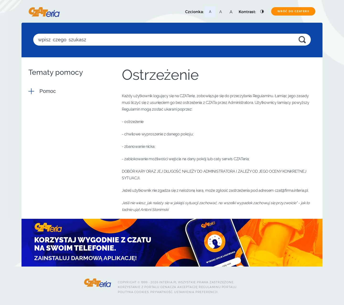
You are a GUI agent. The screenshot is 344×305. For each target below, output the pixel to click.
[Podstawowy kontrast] (262, 11)
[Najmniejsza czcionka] (210, 11)
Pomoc (47, 91)
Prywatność (161, 292)
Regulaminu (210, 287)
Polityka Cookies (133, 292)
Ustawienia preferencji (196, 292)
